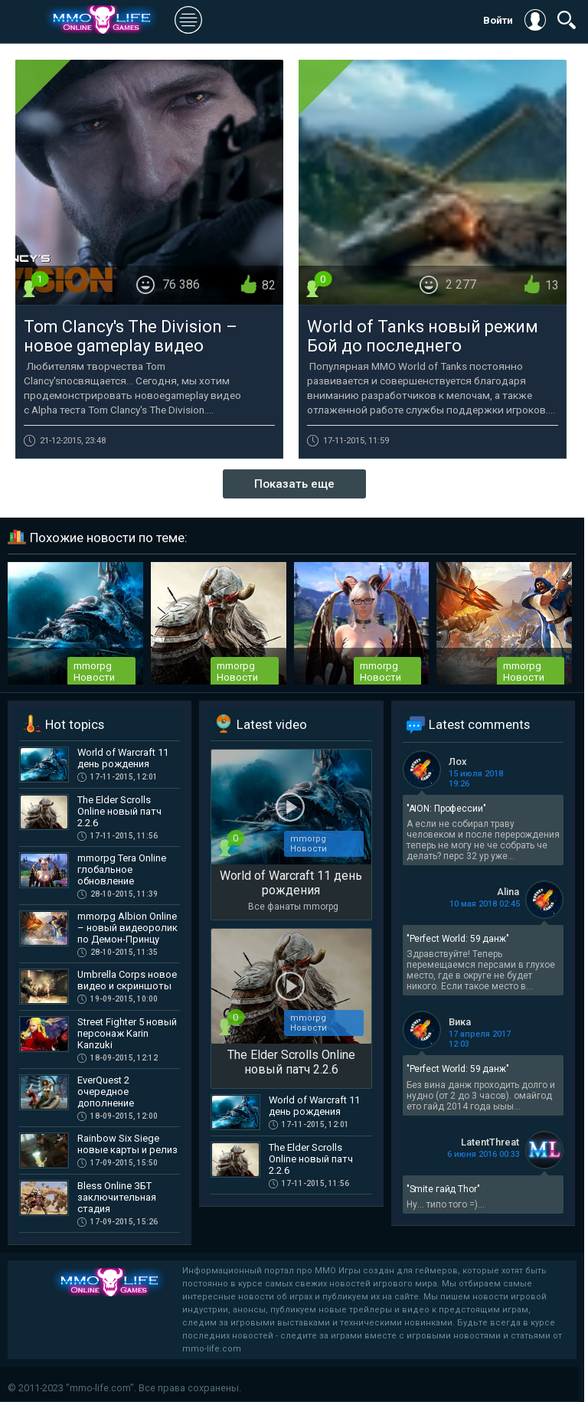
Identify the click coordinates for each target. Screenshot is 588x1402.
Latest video (272, 724)
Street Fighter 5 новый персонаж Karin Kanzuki (127, 1033)
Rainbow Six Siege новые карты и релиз (127, 1143)
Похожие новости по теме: (109, 537)
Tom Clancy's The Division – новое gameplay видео (130, 336)
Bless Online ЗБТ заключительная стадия (116, 1197)
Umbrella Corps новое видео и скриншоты (127, 980)
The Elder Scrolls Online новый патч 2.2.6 (119, 811)
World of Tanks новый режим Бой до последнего (422, 336)
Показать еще (294, 484)
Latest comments (479, 724)
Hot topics (74, 724)
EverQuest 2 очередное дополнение (105, 1091)
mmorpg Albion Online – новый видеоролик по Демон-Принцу (127, 927)
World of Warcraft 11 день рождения (122, 758)
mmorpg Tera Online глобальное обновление (121, 869)
